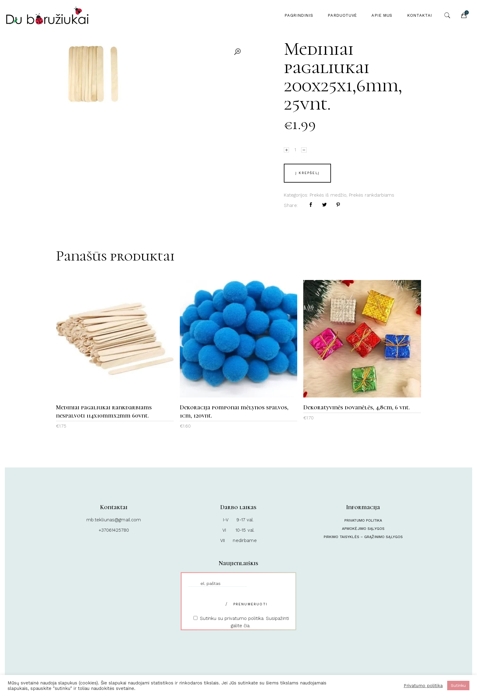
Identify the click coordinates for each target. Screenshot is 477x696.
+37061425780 (114, 530)
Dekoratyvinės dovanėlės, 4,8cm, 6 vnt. (356, 407)
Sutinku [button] (458, 685)
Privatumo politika (363, 520)
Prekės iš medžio (328, 195)
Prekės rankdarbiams (371, 195)
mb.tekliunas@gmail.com (113, 520)
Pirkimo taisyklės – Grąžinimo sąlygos (363, 537)
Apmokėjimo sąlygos (363, 528)
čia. (247, 625)
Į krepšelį (307, 173)
